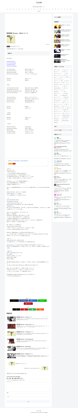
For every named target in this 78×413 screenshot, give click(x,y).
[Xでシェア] (13, 300)
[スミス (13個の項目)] (68, 92)
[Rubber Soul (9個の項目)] (67, 110)
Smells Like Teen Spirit (14, 202)
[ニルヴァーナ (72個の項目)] (58, 72)
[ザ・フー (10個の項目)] (69, 104)
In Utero (12, 46)
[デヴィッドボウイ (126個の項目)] (59, 70)
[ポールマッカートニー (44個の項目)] (60, 73)
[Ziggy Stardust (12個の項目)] (67, 95)
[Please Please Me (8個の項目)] (67, 121)
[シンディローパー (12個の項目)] (59, 97)
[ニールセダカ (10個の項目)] (62, 108)
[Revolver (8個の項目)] (63, 122)
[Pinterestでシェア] (42, 300)
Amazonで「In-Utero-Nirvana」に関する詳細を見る (18, 160)
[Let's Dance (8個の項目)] (58, 121)
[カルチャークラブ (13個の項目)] (59, 93)
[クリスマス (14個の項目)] (68, 88)
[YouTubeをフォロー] (27, 306)
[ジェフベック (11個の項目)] (67, 101)
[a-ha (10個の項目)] (56, 108)
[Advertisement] (28, 23)
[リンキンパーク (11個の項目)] (58, 102)
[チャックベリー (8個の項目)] (58, 117)
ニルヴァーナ (17, 46)
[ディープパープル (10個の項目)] (67, 106)
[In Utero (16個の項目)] (57, 84)
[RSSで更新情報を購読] (32, 306)
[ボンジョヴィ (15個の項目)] (58, 86)
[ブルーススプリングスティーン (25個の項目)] (63, 79)
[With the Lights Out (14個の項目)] (59, 88)
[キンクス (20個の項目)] (69, 81)
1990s (8, 46)
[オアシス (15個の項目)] (68, 86)
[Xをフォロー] (24, 306)
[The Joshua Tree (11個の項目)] (58, 101)
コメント (9, 378)
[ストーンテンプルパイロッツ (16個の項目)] (66, 84)
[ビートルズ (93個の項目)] (68, 70)
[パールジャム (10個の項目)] (58, 110)
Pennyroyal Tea (10, 244)
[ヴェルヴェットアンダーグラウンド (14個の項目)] (63, 90)
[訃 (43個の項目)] (69, 73)
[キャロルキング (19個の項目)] (58, 82)
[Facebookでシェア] (21, 300)
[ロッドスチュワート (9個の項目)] (67, 113)
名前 (7, 391)
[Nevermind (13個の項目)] (58, 92)
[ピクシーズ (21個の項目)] (57, 81)
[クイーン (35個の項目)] (57, 77)
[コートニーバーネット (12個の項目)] (59, 99)
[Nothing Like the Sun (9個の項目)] (67, 115)
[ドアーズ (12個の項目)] (68, 99)
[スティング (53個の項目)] (67, 72)
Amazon (10, 163)
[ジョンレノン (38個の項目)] (68, 75)
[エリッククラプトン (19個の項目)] (67, 82)
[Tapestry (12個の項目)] (68, 93)
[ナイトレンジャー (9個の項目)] (58, 115)
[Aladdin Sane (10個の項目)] (58, 106)
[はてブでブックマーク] (28, 300)
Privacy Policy (39, 409)
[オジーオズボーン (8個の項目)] (67, 119)
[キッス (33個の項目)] (63, 77)
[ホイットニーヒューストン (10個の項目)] (59, 104)
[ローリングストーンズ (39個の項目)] (59, 75)
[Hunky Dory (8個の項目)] (58, 119)
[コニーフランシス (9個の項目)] (58, 113)
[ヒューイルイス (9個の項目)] (68, 111)
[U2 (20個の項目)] (63, 81)
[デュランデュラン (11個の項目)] (67, 102)
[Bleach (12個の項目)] (58, 95)
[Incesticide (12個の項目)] (68, 97)
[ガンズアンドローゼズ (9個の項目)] (59, 111)
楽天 (14, 163)
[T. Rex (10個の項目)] (69, 108)
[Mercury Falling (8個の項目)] (67, 117)
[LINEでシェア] (35, 300)
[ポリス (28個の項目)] (69, 77)
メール (8, 395)
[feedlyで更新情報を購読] (29, 306)
